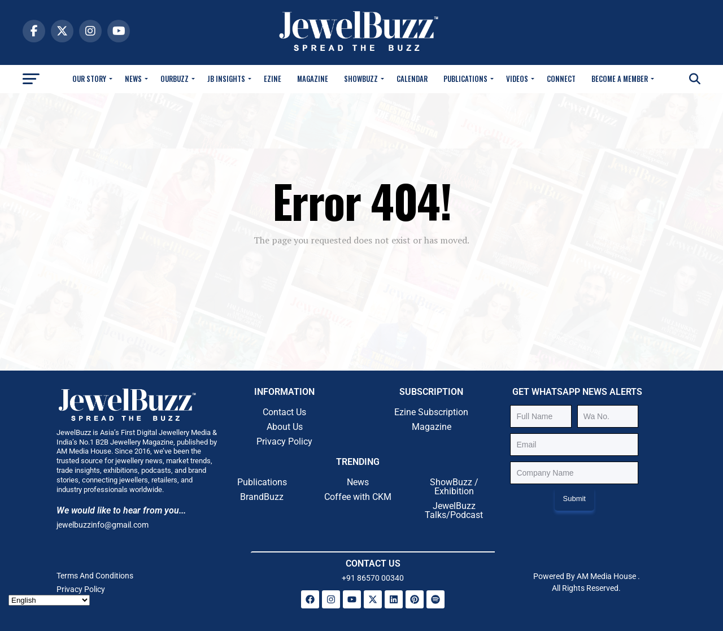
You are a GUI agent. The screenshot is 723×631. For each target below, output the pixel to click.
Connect (561, 78)
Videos (517, 78)
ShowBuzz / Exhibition (454, 487)
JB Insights (226, 78)
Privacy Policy (284, 441)
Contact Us (284, 412)
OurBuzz (174, 78)
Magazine (312, 78)
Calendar (412, 78)
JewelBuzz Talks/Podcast (454, 510)
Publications (465, 78)
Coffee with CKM (357, 496)
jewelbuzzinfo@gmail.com (102, 524)
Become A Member (619, 78)
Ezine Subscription (431, 412)
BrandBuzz (262, 496)
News (133, 78)
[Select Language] (49, 600)
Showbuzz (361, 78)
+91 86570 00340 (373, 577)
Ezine (272, 78)
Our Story (89, 78)
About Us (285, 426)
